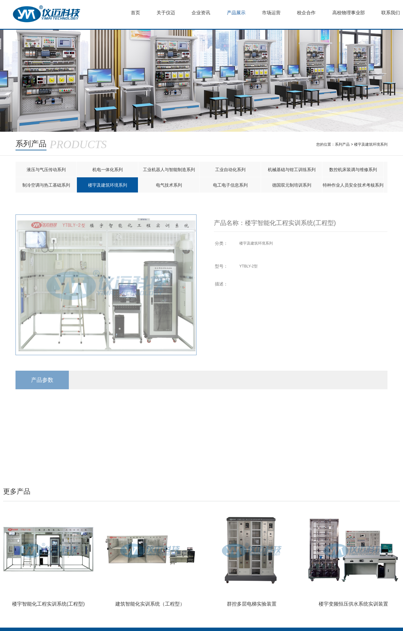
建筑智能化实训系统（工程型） (150, 604)
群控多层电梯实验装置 (252, 604)
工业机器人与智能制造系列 (169, 169)
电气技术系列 (169, 185)
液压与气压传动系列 (46, 169)
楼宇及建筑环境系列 (371, 144)
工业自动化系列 (230, 169)
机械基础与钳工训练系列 (292, 169)
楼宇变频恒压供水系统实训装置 (353, 604)
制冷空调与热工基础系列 (46, 185)
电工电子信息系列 (230, 185)
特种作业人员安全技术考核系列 (353, 185)
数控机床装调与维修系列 (353, 169)
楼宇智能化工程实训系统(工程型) (48, 604)
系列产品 (342, 144)
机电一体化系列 (107, 169)
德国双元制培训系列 (291, 185)
